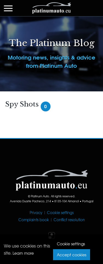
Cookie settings (60, 212)
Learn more (23, 253)
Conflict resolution (69, 219)
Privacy (36, 212)
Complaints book (33, 219)
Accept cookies (71, 254)
